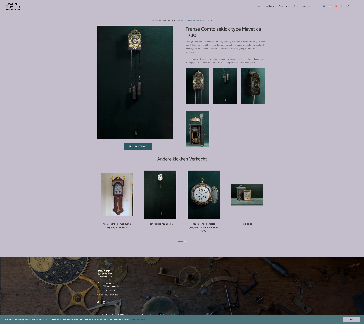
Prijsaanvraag (138, 146)
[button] (180, 241)
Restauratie (284, 6)
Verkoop (270, 6)
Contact (306, 6)
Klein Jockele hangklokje (160, 223)
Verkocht (171, 20)
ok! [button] (351, 319)
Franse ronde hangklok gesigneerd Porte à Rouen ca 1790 (204, 227)
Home (258, 6)
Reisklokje (247, 223)
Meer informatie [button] (139, 319)
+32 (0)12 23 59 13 (109, 290)
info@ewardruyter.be (109, 295)
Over (296, 6)
